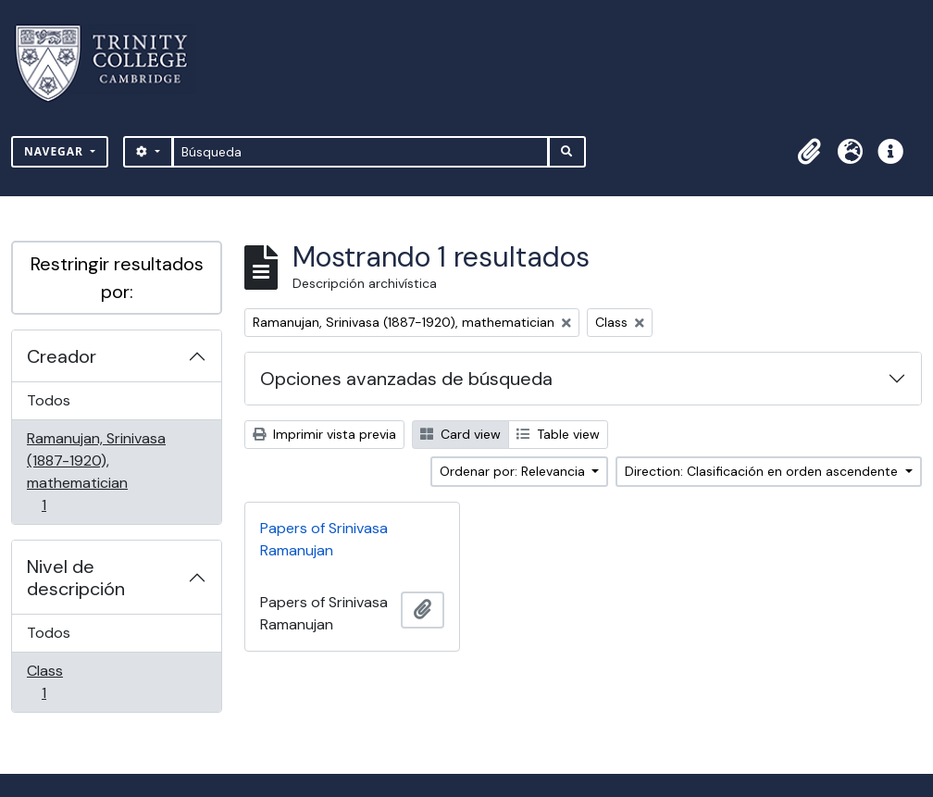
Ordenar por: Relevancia (514, 471)
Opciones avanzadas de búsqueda (406, 379)
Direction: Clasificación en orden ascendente (763, 471)
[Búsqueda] (360, 152)
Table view (558, 434)
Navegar (55, 151)
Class (70, 681)
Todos (48, 400)
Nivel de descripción (76, 577)
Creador (61, 356)
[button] (809, 151)
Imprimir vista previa (324, 434)
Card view (460, 434)
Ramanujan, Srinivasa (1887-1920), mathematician (96, 472)
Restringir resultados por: (117, 278)
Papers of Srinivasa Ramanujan (324, 539)
